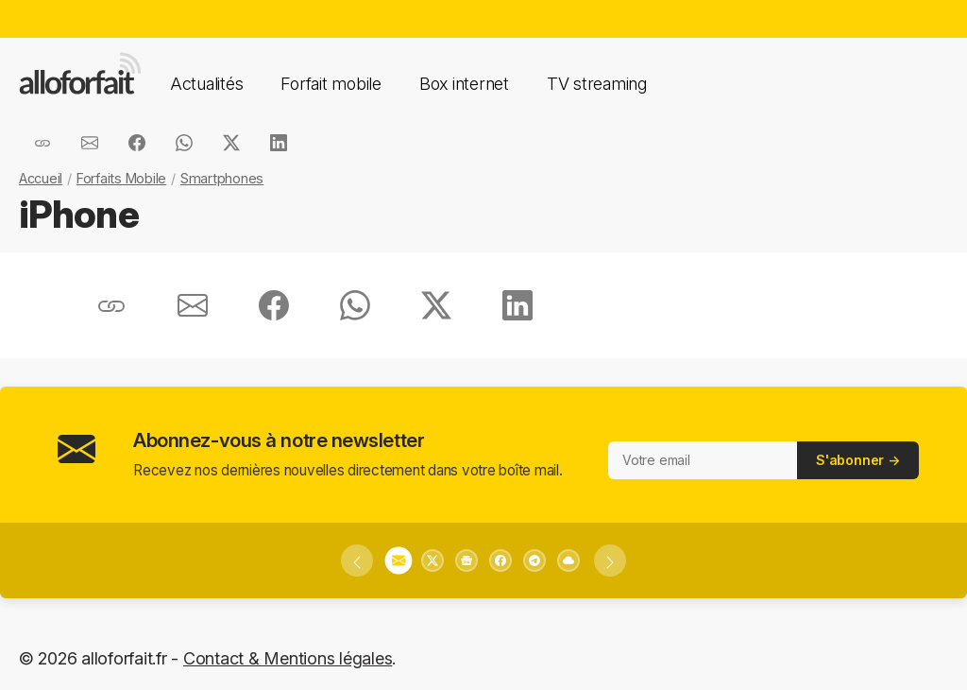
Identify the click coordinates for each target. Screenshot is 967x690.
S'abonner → (858, 460)
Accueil (40, 178)
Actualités (206, 84)
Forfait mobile (330, 84)
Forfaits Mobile (121, 178)
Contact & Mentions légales (287, 658)
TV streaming (597, 84)
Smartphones (221, 178)
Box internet (464, 84)
